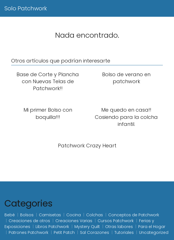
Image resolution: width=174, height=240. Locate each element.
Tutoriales (124, 232)
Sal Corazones (94, 232)
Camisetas (50, 215)
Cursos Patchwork (116, 221)
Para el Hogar (151, 226)
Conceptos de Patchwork (133, 215)
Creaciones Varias (73, 221)
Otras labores (119, 226)
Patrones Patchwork (28, 232)
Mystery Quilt (87, 226)
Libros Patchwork (52, 226)
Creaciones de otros (29, 221)
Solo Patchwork (25, 8)
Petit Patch (64, 232)
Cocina (73, 215)
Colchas (94, 215)
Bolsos (27, 215)
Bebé (9, 215)
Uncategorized (153, 232)
